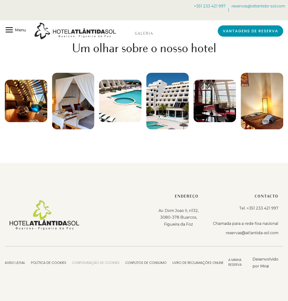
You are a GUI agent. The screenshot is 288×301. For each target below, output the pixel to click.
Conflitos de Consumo (146, 262)
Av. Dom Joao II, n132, (179, 210)
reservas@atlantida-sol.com (258, 6)
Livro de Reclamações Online (197, 262)
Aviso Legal (15, 262)
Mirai (264, 266)
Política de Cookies (48, 262)
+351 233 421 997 (210, 6)
